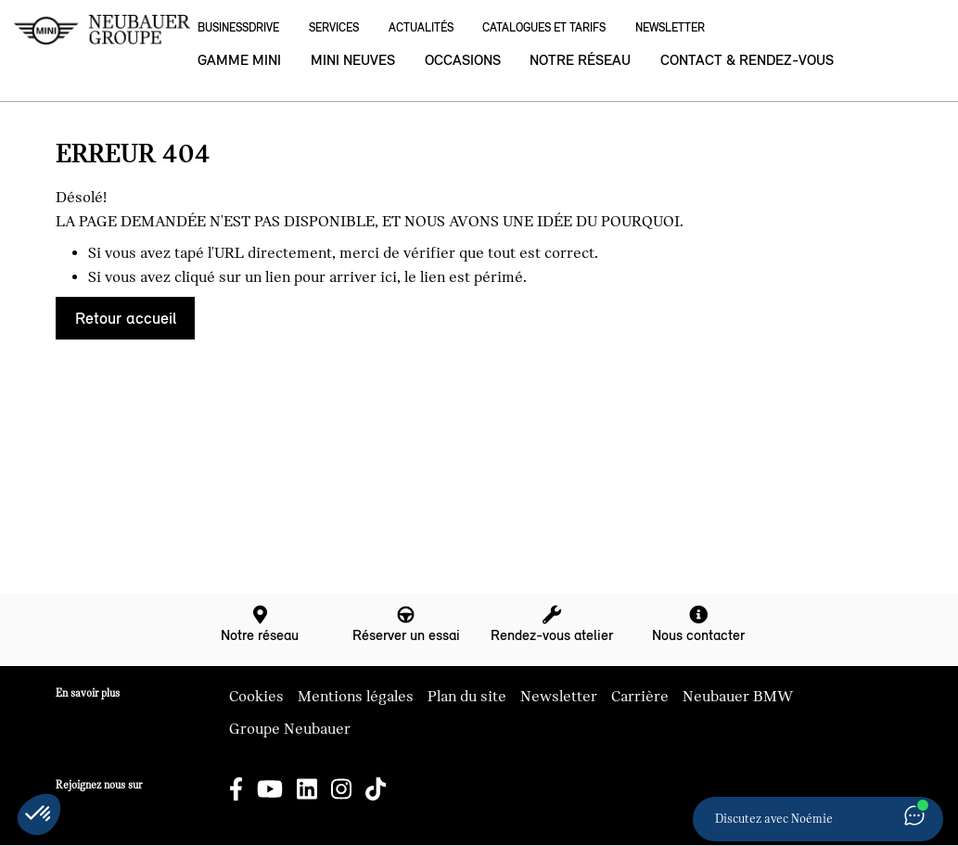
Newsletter (670, 27)
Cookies (256, 696)
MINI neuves (353, 60)
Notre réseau (580, 60)
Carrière (640, 696)
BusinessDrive (238, 27)
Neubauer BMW (738, 696)
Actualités (421, 27)
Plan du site (467, 696)
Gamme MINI (239, 60)
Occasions (463, 60)
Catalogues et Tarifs (544, 27)
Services (334, 27)
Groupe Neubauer (290, 729)
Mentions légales (356, 696)
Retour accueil (125, 318)
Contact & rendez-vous (747, 60)
